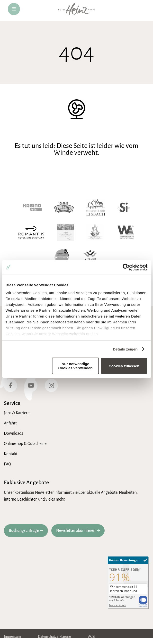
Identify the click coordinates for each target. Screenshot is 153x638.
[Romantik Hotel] (31, 232)
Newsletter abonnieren (75, 530)
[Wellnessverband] (90, 257)
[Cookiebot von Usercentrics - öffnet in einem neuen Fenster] (126, 267)
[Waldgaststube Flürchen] (64, 207)
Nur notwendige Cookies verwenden (75, 366)
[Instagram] (51, 385)
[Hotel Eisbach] (95, 207)
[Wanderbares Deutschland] (62, 257)
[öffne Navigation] (14, 9)
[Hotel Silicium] (123, 207)
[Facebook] (10, 385)
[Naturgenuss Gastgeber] (95, 232)
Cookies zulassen (124, 366)
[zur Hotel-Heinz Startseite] (76, 10)
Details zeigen (125, 349)
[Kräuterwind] (65, 232)
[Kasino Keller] (32, 207)
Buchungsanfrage (24, 530)
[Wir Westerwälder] (126, 232)
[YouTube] (30, 385)
